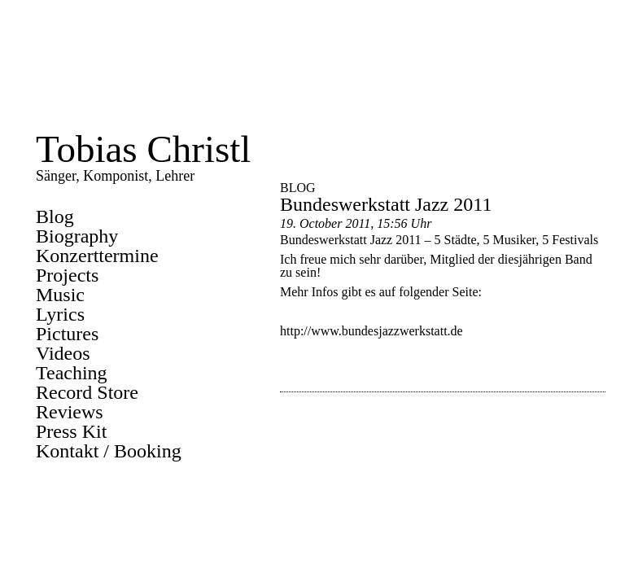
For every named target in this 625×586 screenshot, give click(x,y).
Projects (67, 275)
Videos (63, 353)
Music (60, 294)
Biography (77, 236)
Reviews (69, 411)
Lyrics (60, 314)
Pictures (67, 333)
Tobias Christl (143, 149)
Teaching (71, 372)
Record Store (87, 392)
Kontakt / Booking (108, 450)
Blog (55, 216)
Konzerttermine (97, 255)
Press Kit (71, 431)
